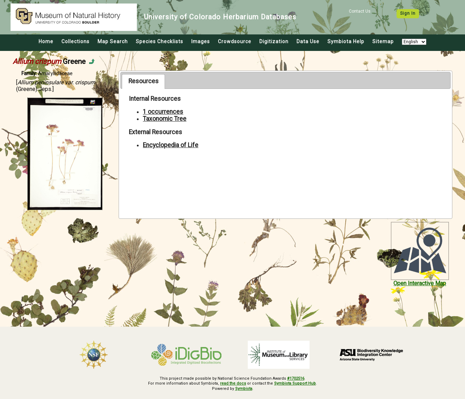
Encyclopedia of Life (170, 145)
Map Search (113, 41)
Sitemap (383, 41)
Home (46, 41)
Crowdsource (234, 41)
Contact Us (360, 11)
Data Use (308, 41)
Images (200, 41)
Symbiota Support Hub (295, 383)
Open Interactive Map (419, 283)
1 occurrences (163, 111)
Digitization (273, 41)
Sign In (408, 13)
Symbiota (243, 388)
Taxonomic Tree (164, 118)
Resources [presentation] (143, 81)
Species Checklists (159, 41)
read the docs (233, 383)
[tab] (143, 81)
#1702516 (295, 378)
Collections (75, 41)
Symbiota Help (345, 41)
